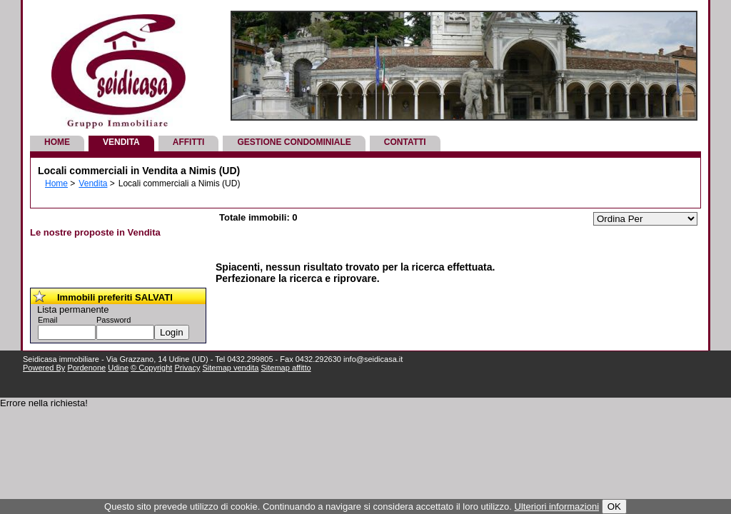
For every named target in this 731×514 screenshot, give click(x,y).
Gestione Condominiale (294, 142)
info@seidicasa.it (373, 359)
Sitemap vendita (231, 367)
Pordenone (86, 367)
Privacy (187, 367)
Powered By (44, 367)
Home (57, 142)
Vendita (121, 142)
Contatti (405, 142)
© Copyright (151, 367)
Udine (118, 367)
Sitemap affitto (286, 367)
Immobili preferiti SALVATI (115, 297)
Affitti (189, 142)
